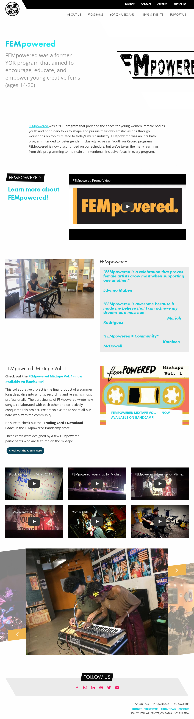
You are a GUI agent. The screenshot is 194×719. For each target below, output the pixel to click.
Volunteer (151, 709)
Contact (146, 4)
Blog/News (168, 709)
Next (177, 570)
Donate (130, 4)
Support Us (178, 15)
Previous (17, 634)
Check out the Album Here (25, 450)
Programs (95, 15)
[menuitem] (74, 14)
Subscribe (180, 4)
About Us (74, 15)
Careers (162, 4)
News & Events (152, 15)
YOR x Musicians (122, 15)
